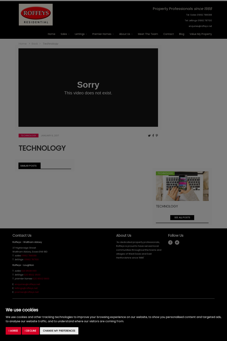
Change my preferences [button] (59, 331)
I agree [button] (13, 331)
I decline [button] (30, 331)
